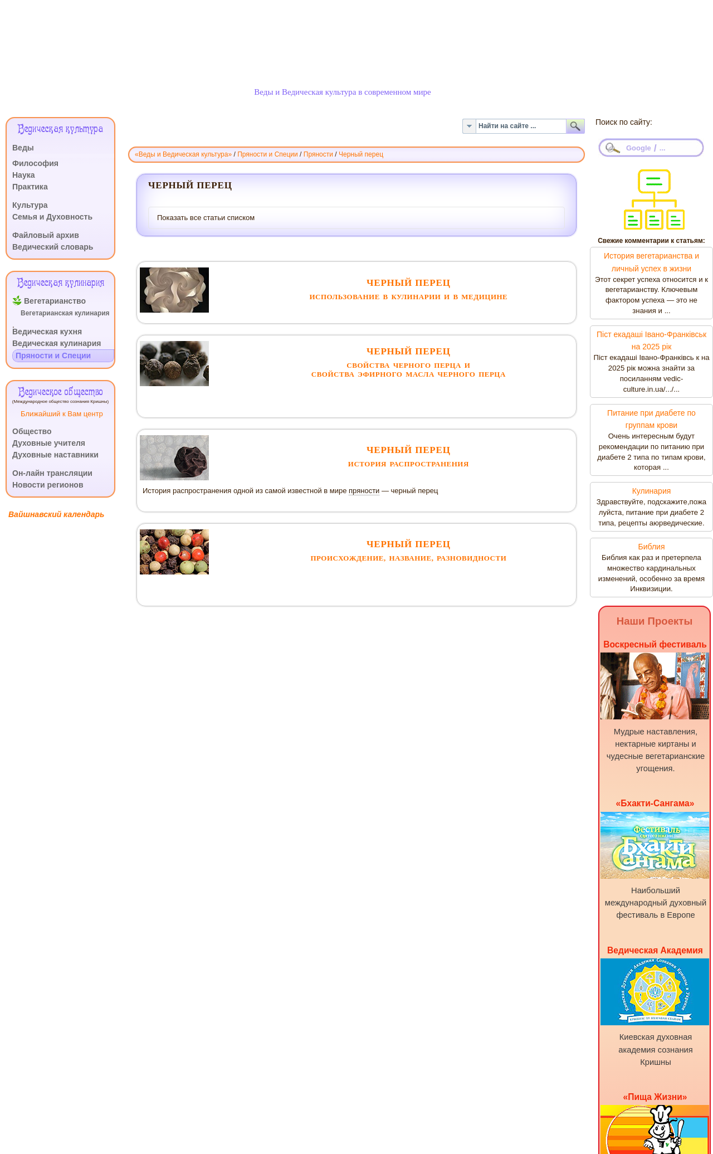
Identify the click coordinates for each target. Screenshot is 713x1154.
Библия (651, 546)
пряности (364, 490)
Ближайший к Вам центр (62, 414)
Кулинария (651, 490)
